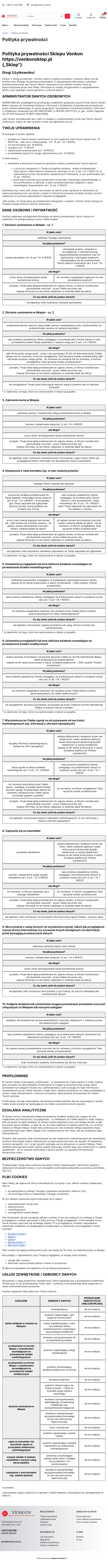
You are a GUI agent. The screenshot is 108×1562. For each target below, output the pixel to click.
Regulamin (45, 1539)
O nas (79, 1539)
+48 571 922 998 (9, 1530)
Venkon (5, 33)
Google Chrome (16, 1233)
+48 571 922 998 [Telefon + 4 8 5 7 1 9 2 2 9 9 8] (14, 5)
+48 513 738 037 (8, 1533)
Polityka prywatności (49, 1542)
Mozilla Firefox (16, 1242)
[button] (67, 16)
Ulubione (44, 1522)
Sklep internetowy (51, 1558)
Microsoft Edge (16, 1245)
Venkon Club (46, 1525)
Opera (11, 1236)
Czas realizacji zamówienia (88, 1519)
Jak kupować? (47, 1537)
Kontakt (79, 1537)
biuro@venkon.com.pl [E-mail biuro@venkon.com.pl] (41, 5)
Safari (11, 1239)
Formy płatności (83, 1516)
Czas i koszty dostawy (86, 1522)
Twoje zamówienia (48, 1516)
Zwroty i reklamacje (49, 1545)
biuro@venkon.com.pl (11, 1541)
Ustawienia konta (48, 1519)
